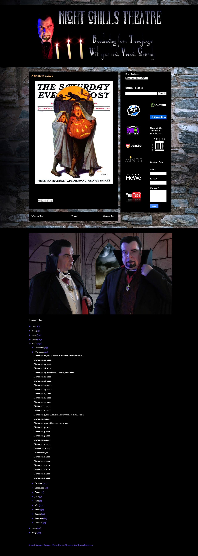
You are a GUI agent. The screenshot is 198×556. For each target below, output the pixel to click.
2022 (34, 339)
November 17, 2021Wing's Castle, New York (54, 372)
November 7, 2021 (42, 419)
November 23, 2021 (42, 360)
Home (74, 216)
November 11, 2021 (42, 402)
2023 (34, 335)
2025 (34, 326)
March (38, 514)
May (37, 505)
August (38, 492)
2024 (34, 330)
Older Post (109, 216)
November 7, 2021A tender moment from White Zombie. (59, 414)
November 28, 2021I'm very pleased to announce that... (58, 355)
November (39, 352)
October (39, 483)
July (37, 496)
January (38, 522)
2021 (34, 343)
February (39, 518)
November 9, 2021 (42, 406)
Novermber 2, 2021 (42, 448)
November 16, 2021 (42, 376)
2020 (34, 528)
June (37, 500)
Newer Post (38, 216)
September (39, 487)
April (37, 509)
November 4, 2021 (42, 427)
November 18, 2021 (42, 368)
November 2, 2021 (42, 440)
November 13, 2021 (42, 393)
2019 (34, 532)
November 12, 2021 (42, 397)
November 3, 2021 (42, 431)
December (39, 347)
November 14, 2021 (42, 385)
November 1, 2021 (42, 452)
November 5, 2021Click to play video (51, 423)
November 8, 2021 (42, 410)
